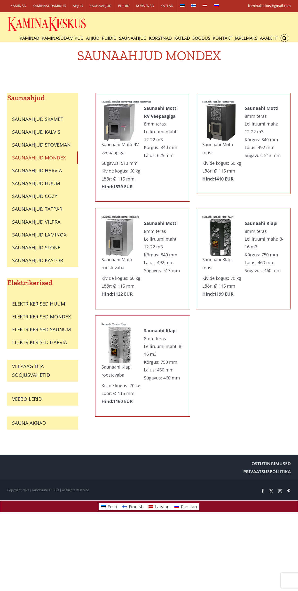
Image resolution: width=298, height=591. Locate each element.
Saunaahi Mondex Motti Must (214, 101)
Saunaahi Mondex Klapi (114, 323)
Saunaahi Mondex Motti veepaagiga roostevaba (126, 101)
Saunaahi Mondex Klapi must (221, 208)
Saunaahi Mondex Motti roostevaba (127, 208)
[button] (284, 38)
